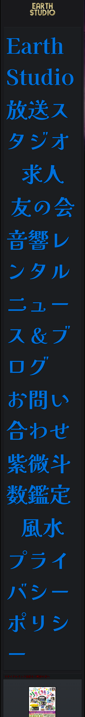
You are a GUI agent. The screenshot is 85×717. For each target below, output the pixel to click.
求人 (42, 172)
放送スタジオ (38, 124)
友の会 (42, 205)
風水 (42, 526)
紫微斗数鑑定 (38, 478)
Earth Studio (40, 60)
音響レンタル (38, 254)
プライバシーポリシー (38, 606)
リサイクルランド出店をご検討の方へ (27, 676)
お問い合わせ (38, 413)
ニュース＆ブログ (38, 334)
